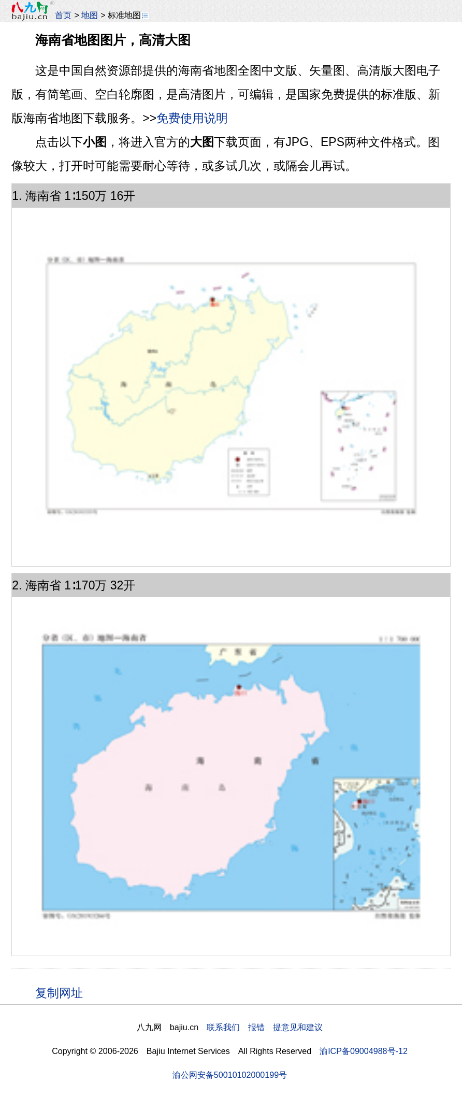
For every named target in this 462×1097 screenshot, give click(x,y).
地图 (89, 15)
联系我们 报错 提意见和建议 (265, 1027)
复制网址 (62, 992)
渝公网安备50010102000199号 (229, 1074)
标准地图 (128, 15)
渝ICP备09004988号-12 (364, 1051)
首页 (63, 15)
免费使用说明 (192, 118)
